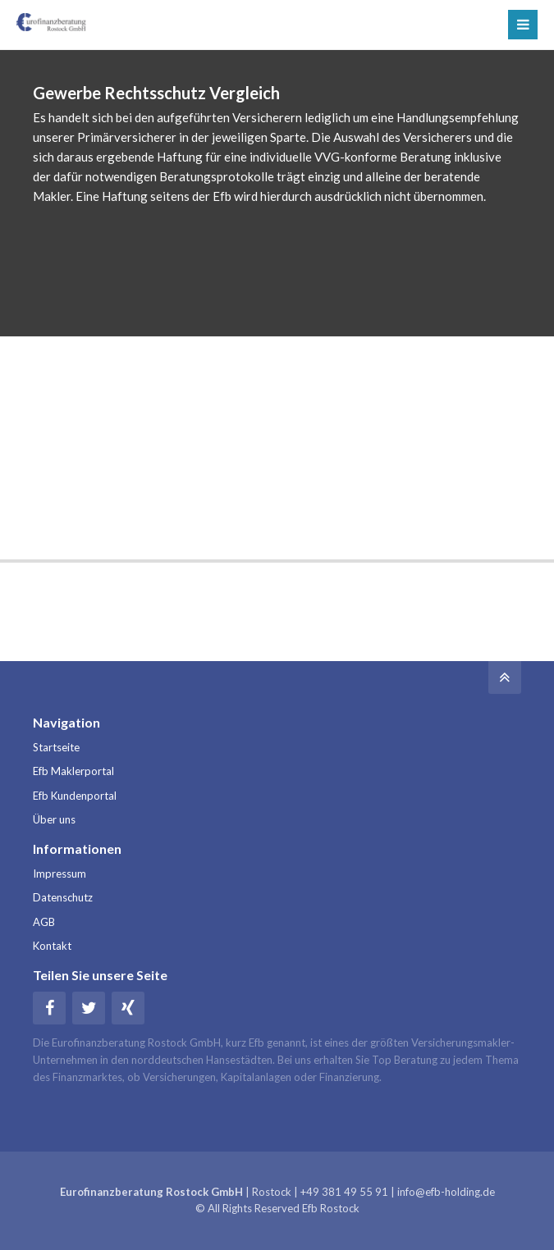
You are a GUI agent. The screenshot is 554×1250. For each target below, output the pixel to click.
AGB (44, 921)
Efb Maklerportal (73, 771)
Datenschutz (63, 897)
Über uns (54, 819)
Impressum (59, 873)
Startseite (56, 747)
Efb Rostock (330, 1208)
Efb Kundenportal (75, 795)
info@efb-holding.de (446, 1191)
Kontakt (52, 945)
